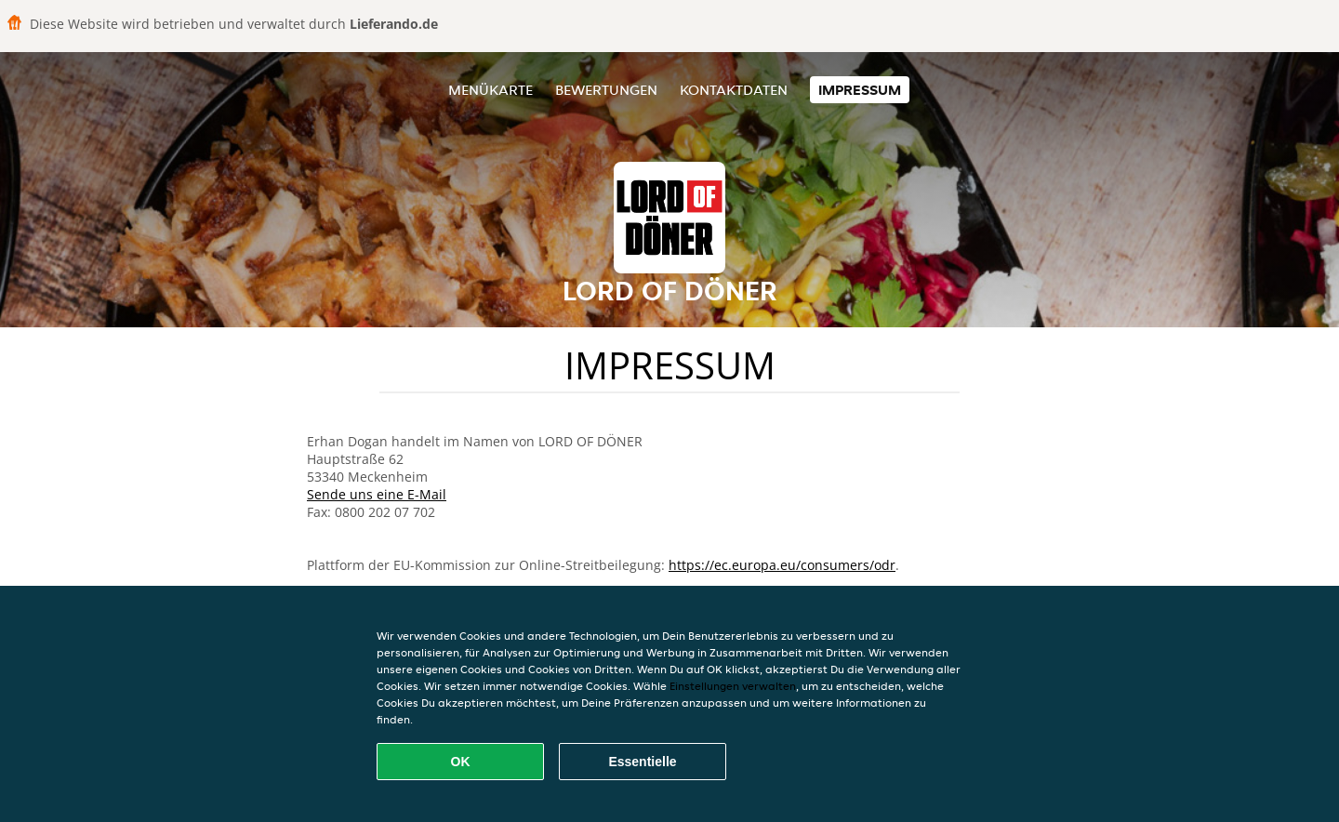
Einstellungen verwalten (733, 686)
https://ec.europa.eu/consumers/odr (782, 565)
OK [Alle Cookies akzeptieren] (461, 761)
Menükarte (490, 89)
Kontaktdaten (734, 89)
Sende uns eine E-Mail (376, 494)
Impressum (859, 89)
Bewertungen (606, 89)
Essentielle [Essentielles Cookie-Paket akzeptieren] (642, 761)
